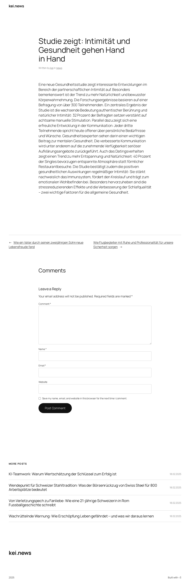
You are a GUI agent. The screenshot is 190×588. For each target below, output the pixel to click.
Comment (45, 303)
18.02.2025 (175, 474)
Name (42, 349)
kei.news (16, 5)
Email (42, 365)
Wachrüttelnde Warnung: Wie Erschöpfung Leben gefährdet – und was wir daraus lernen (81, 516)
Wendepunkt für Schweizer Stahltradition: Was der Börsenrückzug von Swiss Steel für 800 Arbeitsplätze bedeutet (83, 487)
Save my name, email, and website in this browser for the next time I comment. (84, 398)
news (59, 68)
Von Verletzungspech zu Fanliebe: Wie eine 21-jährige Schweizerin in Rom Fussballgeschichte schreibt (69, 503)
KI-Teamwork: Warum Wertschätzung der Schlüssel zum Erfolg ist (62, 474)
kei (51, 68)
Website (43, 382)
